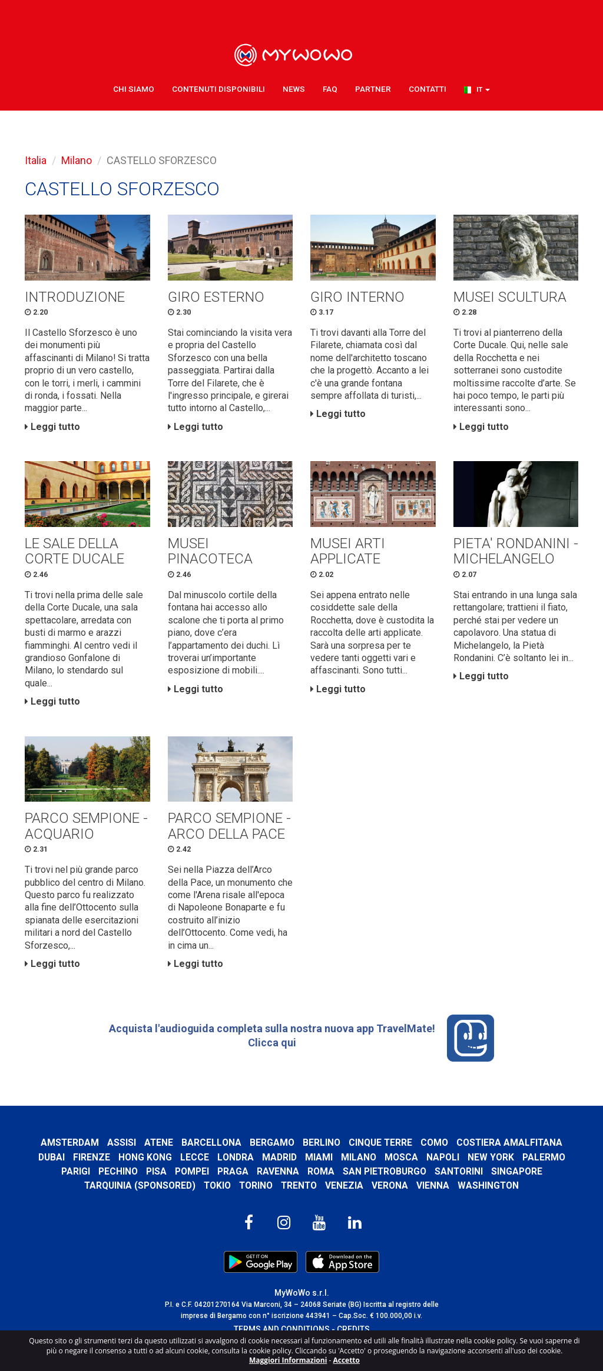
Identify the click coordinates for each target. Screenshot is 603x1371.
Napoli (442, 1163)
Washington (490, 1191)
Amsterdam (68, 1149)
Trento (299, 1191)
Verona (391, 1191)
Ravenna (277, 1177)
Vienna (434, 1191)
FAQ (330, 88)
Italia (36, 160)
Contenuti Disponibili (218, 88)
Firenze (91, 1163)
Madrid (279, 1163)
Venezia (345, 1191)
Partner (373, 88)
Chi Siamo (133, 88)
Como (435, 1149)
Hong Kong (145, 1163)
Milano (76, 160)
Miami (319, 1163)
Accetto (346, 1360)
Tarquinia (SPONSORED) (138, 1191)
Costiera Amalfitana (510, 1149)
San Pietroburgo (384, 1177)
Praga (232, 1177)
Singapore (517, 1177)
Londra (235, 1163)
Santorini (459, 1177)
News (294, 88)
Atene (158, 1149)
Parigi (75, 1177)
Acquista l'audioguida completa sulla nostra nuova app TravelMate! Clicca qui (301, 1045)
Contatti (427, 88)
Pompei (191, 1177)
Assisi (121, 1149)
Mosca (401, 1163)
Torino (255, 1191)
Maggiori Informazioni (288, 1360)
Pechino (117, 1177)
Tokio (216, 1191)
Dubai (51, 1163)
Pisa (155, 1177)
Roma (320, 1177)
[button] (477, 89)
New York (491, 1163)
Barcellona (211, 1149)
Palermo (543, 1163)
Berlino (321, 1149)
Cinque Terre (381, 1149)
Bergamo (272, 1149)
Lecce (194, 1163)
